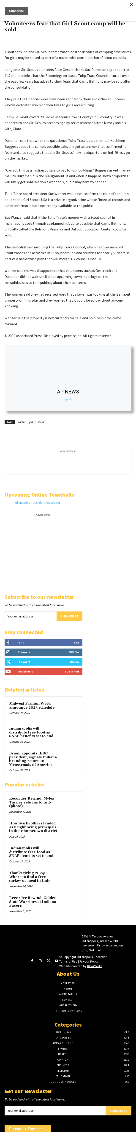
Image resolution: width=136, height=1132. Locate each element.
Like (76, 642)
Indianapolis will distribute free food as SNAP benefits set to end (31, 732)
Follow (73, 652)
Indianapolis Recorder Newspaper (37, 503)
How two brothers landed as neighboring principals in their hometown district (33, 827)
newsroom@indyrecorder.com (103, 945)
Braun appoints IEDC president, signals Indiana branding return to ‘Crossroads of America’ (33, 759)
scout (40, 422)
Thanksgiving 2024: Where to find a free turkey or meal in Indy (29, 877)
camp (21, 422)
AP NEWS (68, 392)
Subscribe (69, 616)
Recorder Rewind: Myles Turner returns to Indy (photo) (31, 802)
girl (31, 422)
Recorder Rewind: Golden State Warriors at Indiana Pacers (33, 902)
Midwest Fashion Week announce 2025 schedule (32, 705)
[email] (31, 616)
